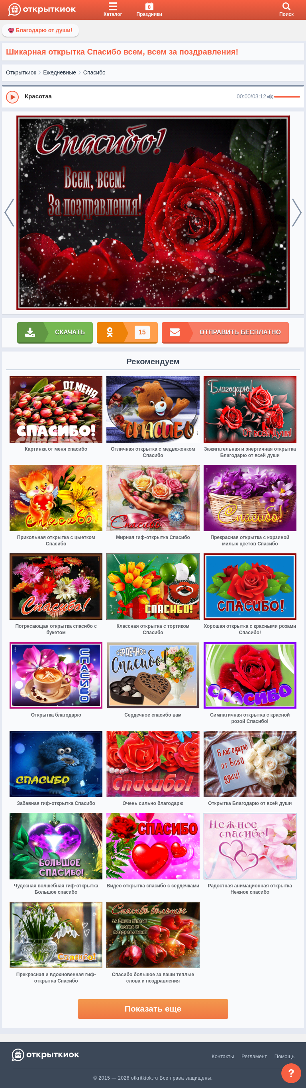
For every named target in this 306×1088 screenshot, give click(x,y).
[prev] (9, 213)
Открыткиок (21, 72)
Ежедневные (59, 72)
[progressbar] (287, 97)
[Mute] (270, 97)
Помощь (284, 1056)
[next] (297, 213)
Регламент (254, 1056)
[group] (153, 96)
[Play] (12, 97)
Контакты (223, 1056)
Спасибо (94, 72)
